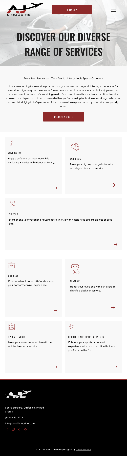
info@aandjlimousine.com (20, 423)
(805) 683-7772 (14, 417)
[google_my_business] (25, 429)
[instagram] (13, 429)
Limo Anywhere (83, 449)
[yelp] (19, 429)
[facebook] (7, 429)
